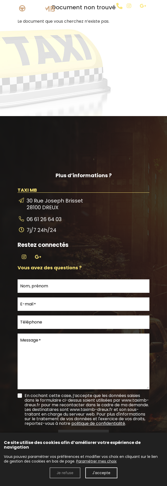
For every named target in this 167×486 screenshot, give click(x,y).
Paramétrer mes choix (96, 461)
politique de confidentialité (98, 423)
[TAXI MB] (135, 12)
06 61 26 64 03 (44, 219)
